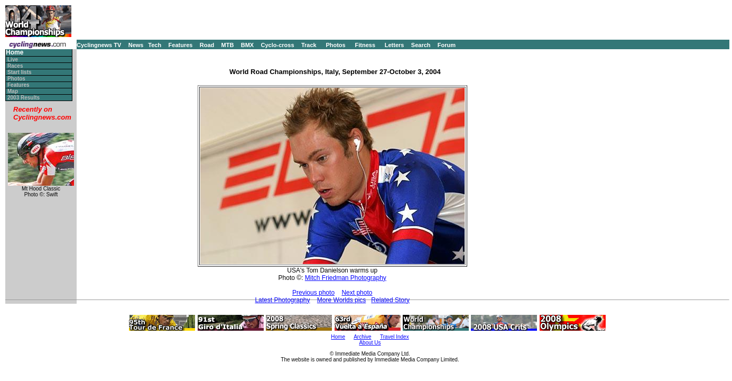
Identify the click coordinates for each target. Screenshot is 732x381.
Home (14, 52)
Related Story (390, 300)
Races (15, 66)
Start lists (19, 72)
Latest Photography (282, 300)
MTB (227, 45)
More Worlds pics (341, 300)
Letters (394, 45)
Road (207, 45)
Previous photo (313, 292)
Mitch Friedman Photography (345, 278)
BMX (247, 45)
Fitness (365, 45)
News (136, 45)
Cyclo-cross (277, 45)
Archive (362, 337)
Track (309, 45)
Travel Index (394, 337)
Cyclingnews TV (99, 45)
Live (12, 59)
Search (421, 45)
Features (181, 45)
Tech (154, 45)
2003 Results (23, 98)
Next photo (356, 292)
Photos (335, 45)
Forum (447, 45)
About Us (370, 343)
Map (12, 91)
